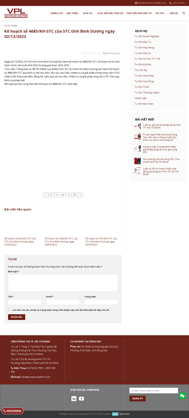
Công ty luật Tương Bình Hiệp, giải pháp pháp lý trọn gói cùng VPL (160, 149)
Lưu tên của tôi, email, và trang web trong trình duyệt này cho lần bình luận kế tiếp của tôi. (61, 310)
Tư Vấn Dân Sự (142, 53)
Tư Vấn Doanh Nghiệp (146, 36)
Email (50, 296)
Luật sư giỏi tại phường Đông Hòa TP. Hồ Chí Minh (162, 126)
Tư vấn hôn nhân (143, 103)
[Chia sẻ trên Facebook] (45, 194)
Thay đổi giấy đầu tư (139, 13)
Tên (11, 296)
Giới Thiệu (73, 13)
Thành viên (140, 98)
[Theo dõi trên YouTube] (81, 399)
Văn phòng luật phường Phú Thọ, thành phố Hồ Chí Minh (161, 160)
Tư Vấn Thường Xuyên (146, 92)
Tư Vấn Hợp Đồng (144, 47)
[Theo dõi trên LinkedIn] (73, 399)
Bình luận (13, 271)
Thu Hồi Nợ (140, 70)
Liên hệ (174, 13)
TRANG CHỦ (56, 13)
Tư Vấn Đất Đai (142, 64)
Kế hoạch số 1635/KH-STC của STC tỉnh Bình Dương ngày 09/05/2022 (61, 241)
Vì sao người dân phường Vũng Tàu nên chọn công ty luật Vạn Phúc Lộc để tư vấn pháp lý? (160, 137)
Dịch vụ (88, 13)
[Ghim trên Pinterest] (63, 194)
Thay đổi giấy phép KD (110, 13)
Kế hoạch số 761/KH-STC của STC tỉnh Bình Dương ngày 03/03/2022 (101, 241)
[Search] (183, 13)
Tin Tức (160, 13)
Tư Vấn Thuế (141, 86)
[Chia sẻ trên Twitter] (51, 194)
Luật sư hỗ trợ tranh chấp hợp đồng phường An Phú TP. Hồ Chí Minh (161, 171)
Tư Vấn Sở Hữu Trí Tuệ (147, 58)
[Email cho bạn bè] (57, 194)
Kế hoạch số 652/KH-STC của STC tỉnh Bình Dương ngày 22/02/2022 (20, 241)
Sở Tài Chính (10, 26)
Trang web (90, 296)
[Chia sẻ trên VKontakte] (68, 194)
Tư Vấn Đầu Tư (142, 42)
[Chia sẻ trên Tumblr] (80, 194)
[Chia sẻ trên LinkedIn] (74, 194)
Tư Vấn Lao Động (144, 81)
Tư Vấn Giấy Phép (144, 75)
